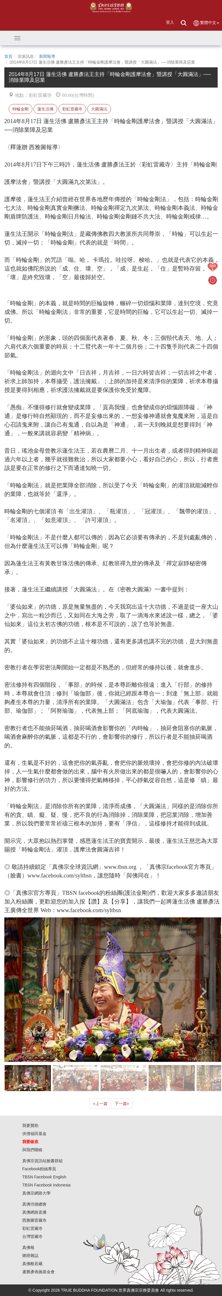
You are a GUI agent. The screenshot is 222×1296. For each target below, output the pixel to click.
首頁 (8, 56)
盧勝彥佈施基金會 (38, 1271)
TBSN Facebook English (44, 1177)
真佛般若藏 (32, 1263)
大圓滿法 (99, 109)
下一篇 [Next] (122, 1103)
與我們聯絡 (32, 1149)
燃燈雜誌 (30, 1255)
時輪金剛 (20, 109)
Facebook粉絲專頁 (39, 1169)
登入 (170, 22)
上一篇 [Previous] (100, 1103)
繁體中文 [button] (206, 23)
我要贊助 (30, 1125)
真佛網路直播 (34, 1212)
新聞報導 (47, 56)
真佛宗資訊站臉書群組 (42, 1160)
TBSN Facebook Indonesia (46, 1185)
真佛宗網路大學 (36, 1193)
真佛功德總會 (34, 1204)
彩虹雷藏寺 (72, 109)
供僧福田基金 (34, 1133)
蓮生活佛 (45, 109)
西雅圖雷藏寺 (34, 1220)
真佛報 (28, 1247)
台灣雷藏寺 (32, 1236)
